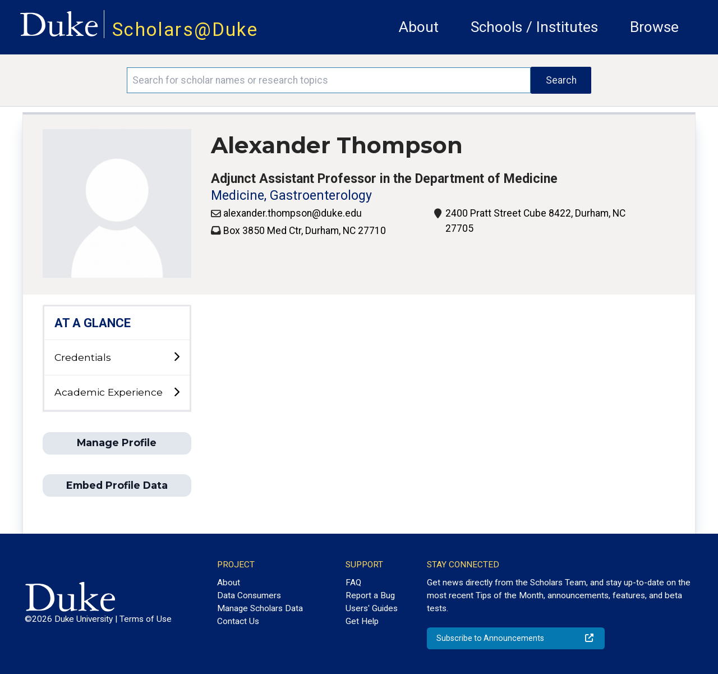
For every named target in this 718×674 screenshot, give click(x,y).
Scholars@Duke (185, 29)
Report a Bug (370, 595)
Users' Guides (372, 608)
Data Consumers (249, 595)
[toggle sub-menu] (176, 357)
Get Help (362, 621)
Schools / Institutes (534, 27)
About (419, 27)
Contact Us (238, 621)
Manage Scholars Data (260, 608)
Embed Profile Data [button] (117, 485)
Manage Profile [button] (117, 442)
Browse (654, 27)
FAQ (353, 582)
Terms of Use (145, 619)
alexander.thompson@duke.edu (292, 213)
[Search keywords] (329, 80)
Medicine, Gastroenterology (291, 195)
